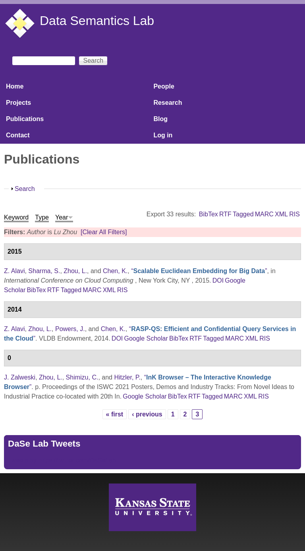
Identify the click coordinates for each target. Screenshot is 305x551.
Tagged (243, 214)
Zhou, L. (75, 271)
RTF (225, 214)
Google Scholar (146, 338)
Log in (162, 135)
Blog (160, 119)
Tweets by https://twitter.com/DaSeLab (62, 460)
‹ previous (147, 414)
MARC (264, 214)
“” (199, 271)
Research (167, 102)
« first (115, 414)
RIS (294, 214)
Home (14, 86)
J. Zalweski (19, 377)
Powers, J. (70, 329)
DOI (218, 280)
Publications (25, 119)
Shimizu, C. (82, 377)
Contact (18, 135)
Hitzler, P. (127, 377)
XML (281, 214)
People (163, 86)
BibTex (208, 214)
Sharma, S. (44, 271)
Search (25, 188)
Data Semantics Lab (97, 20)
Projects (18, 102)
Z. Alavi (14, 271)
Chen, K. (115, 271)
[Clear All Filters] (104, 232)
